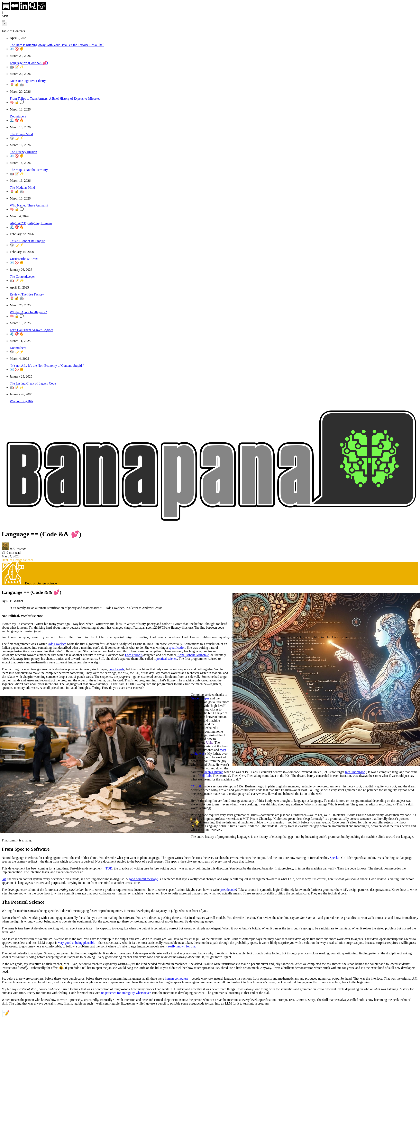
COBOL (196, 787)
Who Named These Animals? (29, 205)
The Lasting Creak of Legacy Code (33, 383)
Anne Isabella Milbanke (193, 655)
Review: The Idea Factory (27, 294)
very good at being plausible (76, 943)
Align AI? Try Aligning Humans (31, 223)
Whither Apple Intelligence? (28, 312)
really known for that (182, 947)
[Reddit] (42, 8)
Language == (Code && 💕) (29, 63)
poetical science (166, 659)
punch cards (116, 670)
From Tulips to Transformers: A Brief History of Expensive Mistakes (55, 98)
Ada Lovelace (57, 644)
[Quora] (33, 8)
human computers (176, 979)
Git (4, 879)
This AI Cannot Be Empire (27, 241)
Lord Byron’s (134, 655)
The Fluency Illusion (23, 152)
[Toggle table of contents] (3, 20)
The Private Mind (21, 134)
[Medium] (15, 8)
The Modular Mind (22, 187)
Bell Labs (205, 776)
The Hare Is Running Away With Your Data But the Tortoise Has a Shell (57, 45)
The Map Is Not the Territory (29, 169)
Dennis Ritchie (213, 772)
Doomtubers (18, 116)
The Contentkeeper (22, 276)
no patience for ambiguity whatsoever (125, 993)
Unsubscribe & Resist (24, 258)
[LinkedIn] (24, 8)
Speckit (335, 858)
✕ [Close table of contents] (4, 23)
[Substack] (6, 8)
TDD (109, 869)
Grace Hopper (200, 699)
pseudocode (228, 890)
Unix (209, 743)
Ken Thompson (355, 772)
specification (177, 648)
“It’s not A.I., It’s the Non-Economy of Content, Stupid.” (47, 365)
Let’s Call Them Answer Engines (31, 330)
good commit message (143, 879)
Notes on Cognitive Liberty (28, 80)
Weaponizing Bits (21, 401)
